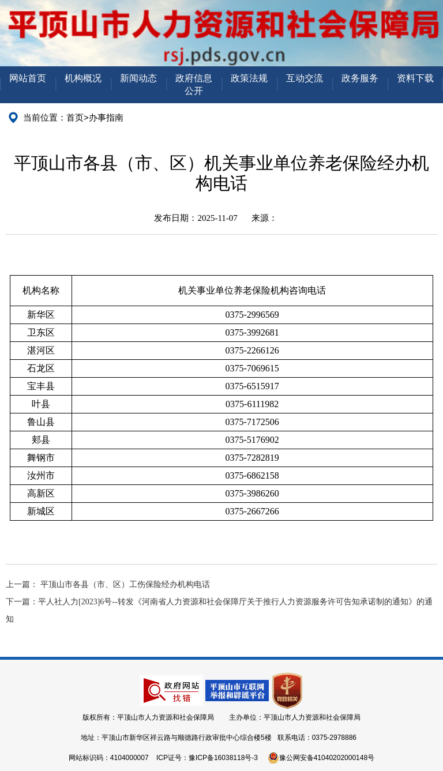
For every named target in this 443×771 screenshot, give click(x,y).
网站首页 (27, 78)
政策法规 (249, 78)
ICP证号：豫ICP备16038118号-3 (207, 758)
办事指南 (106, 117)
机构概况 (83, 78)
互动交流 (304, 78)
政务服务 (359, 78)
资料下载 (415, 78)
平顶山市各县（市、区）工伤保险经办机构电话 (125, 584)
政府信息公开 (193, 84)
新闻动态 (138, 78)
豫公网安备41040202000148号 (321, 758)
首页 (75, 117)
